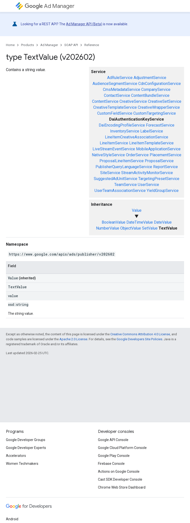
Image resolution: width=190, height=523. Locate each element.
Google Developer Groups (25, 440)
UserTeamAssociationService (120, 190)
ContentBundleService (150, 95)
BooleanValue (113, 222)
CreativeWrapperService (159, 107)
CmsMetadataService (121, 89)
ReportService (165, 166)
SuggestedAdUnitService (115, 178)
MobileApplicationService (158, 149)
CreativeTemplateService (115, 107)
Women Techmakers (22, 464)
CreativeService (133, 101)
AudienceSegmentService (115, 83)
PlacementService (165, 155)
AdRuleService (120, 77)
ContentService (105, 101)
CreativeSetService (164, 101)
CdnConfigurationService (159, 83)
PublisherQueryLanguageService (123, 166)
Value (137, 210)
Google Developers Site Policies (139, 339)
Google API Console (113, 440)
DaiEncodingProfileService (122, 125)
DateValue (163, 222)
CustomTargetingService (154, 113)
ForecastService (160, 125)
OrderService (137, 155)
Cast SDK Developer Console (120, 479)
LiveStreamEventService (114, 149)
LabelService (151, 131)
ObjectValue (130, 228)
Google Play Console (114, 456)
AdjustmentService (150, 77)
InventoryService (124, 131)
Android (12, 519)
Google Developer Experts (26, 448)
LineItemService (114, 143)
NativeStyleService (108, 155)
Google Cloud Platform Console (122, 448)
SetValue (150, 228)
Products (27, 45)
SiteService (110, 172)
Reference (91, 45)
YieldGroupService (163, 190)
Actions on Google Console (119, 471)
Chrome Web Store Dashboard (121, 487)
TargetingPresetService (158, 178)
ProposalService (159, 160)
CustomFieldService (114, 113)
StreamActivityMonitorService (147, 172)
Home (10, 45)
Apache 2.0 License (73, 339)
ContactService (117, 95)
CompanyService (155, 89)
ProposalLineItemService (121, 160)
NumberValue (107, 228)
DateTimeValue (139, 222)
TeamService (125, 184)
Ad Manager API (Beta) (84, 24)
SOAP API (71, 45)
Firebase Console (111, 464)
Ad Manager (49, 6)
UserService (148, 184)
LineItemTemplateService (151, 143)
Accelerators (16, 456)
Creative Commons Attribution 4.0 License (140, 334)
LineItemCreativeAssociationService (136, 137)
